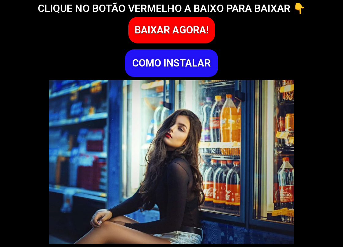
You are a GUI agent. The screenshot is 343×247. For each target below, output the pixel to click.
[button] (171, 30)
